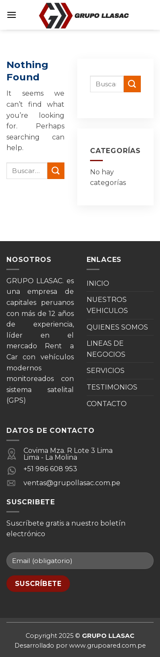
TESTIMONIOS (112, 387)
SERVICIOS (106, 371)
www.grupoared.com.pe (107, 645)
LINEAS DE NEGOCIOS (106, 348)
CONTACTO (107, 404)
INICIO (98, 283)
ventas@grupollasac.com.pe (71, 483)
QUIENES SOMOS (117, 327)
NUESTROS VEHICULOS (107, 305)
